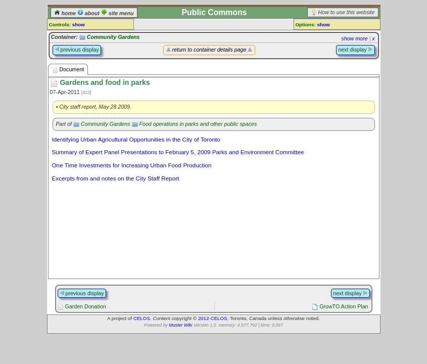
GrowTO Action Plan (343, 306)
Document (68, 69)
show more (354, 38)
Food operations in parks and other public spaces (198, 124)
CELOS (141, 318)
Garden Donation (85, 306)
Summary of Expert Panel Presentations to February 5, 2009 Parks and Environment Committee (178, 152)
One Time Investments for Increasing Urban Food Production (132, 165)
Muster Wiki (180, 325)
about (89, 13)
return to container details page (209, 50)
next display (355, 50)
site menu (117, 13)
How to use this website (346, 12)
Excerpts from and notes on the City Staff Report (115, 178)
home (65, 13)
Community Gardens (113, 37)
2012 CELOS (212, 318)
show (78, 24)
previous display (77, 50)
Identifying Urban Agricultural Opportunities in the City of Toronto (136, 139)
